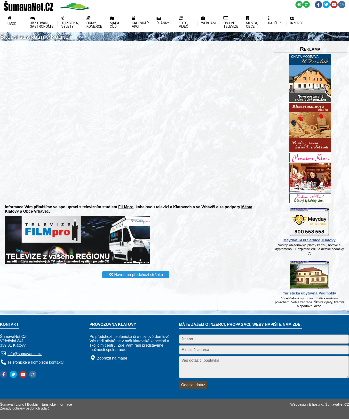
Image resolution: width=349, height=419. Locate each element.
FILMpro (126, 207)
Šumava (6, 404)
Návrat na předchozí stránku (138, 274)
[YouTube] (334, 4)
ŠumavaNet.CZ (337, 404)
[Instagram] (341, 4)
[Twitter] (326, 4)
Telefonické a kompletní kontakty (35, 362)
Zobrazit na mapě (112, 358)
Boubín (32, 404)
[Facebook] (318, 4)
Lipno (20, 404)
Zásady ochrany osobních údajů (24, 408)
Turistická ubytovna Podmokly (309, 293)
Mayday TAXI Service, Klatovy (310, 240)
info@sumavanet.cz (25, 354)
